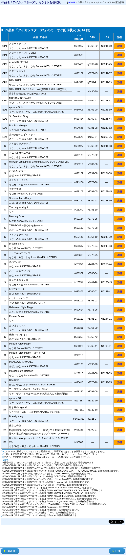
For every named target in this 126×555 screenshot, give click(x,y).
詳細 (119, 45)
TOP (118, 551)
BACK (11, 551)
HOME (71, 2)
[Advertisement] (63, 16)
